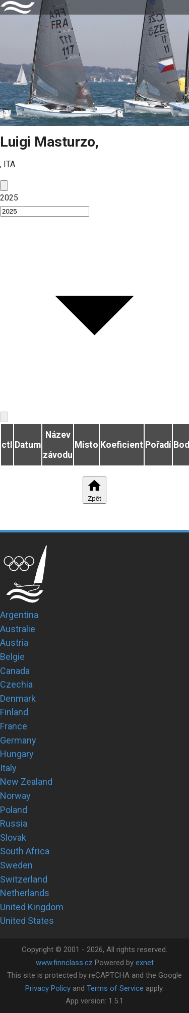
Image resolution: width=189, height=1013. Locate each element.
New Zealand (26, 781)
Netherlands (24, 893)
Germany (18, 740)
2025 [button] (9, 197)
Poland (13, 809)
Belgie (12, 656)
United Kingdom (32, 907)
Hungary (17, 754)
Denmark (18, 698)
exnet (145, 962)
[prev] (4, 185)
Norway (15, 795)
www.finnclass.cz (64, 962)
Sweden (16, 865)
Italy (8, 768)
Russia (13, 823)
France (13, 726)
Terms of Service (115, 988)
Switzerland (23, 879)
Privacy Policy (48, 988)
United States (27, 920)
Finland (14, 712)
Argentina (19, 615)
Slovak (13, 837)
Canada (15, 670)
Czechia (16, 684)
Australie (17, 629)
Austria (14, 642)
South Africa (24, 851)
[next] (4, 417)
